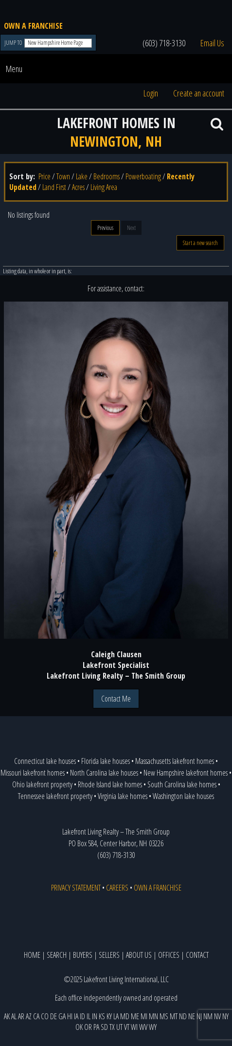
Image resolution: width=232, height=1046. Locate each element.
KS (102, 1016)
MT (174, 1016)
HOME (32, 955)
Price (44, 176)
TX (112, 1027)
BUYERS (82, 955)
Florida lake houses (105, 761)
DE (53, 1016)
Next (131, 228)
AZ (29, 1016)
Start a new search (200, 243)
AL (14, 1016)
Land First (54, 187)
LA (116, 1016)
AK (7, 1016)
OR (88, 1027)
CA (36, 1016)
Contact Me (116, 698)
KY (109, 1016)
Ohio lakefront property (42, 784)
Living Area (103, 187)
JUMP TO (13, 42)
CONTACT (197, 955)
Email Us (212, 43)
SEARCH (57, 955)
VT (126, 1027)
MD (124, 1016)
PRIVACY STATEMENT (76, 887)
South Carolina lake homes (181, 784)
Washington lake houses (183, 796)
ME (135, 1016)
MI (144, 1016)
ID (82, 1016)
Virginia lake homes (122, 796)
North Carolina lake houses (104, 772)
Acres (78, 187)
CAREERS (117, 887)
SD (104, 1027)
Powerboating (143, 176)
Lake (82, 176)
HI (69, 1016)
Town (63, 176)
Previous (105, 228)
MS (164, 1016)
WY (153, 1027)
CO (45, 1016)
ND (183, 1016)
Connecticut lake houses (45, 761)
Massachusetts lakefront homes (174, 761)
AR (21, 1016)
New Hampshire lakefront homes (185, 772)
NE (191, 1016)
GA (62, 1016)
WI (134, 1027)
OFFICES (168, 955)
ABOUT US (139, 955)
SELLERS (109, 955)
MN (153, 1016)
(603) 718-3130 (164, 43)
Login (150, 93)
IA (76, 1016)
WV (143, 1027)
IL (88, 1016)
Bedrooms (106, 176)
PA (96, 1027)
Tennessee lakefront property (55, 796)
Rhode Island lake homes (110, 784)
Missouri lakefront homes (32, 772)
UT (119, 1027)
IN (94, 1016)
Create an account (198, 93)
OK (79, 1027)
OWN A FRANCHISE (33, 25)
